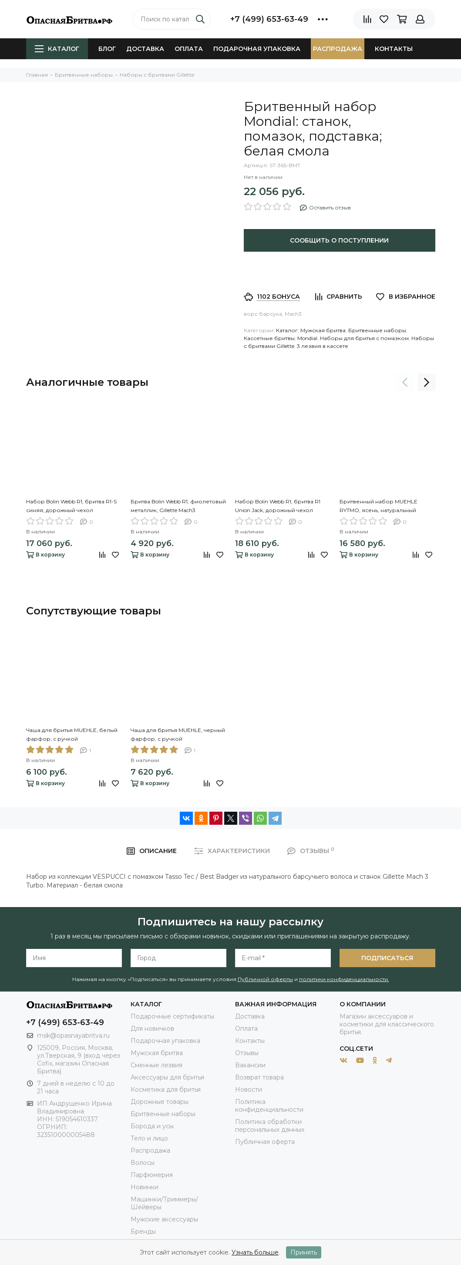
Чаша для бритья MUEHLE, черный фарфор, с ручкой (178, 734)
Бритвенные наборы (377, 330)
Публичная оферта (265, 1142)
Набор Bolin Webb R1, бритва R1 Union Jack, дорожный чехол (277, 505)
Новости (248, 1089)
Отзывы (247, 1053)
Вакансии (250, 1065)
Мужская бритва (323, 330)
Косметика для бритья (166, 1089)
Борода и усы (152, 1126)
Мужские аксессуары (164, 1219)
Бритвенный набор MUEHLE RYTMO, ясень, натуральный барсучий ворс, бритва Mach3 (381, 506)
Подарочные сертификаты (172, 1016)
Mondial (307, 338)
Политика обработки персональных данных (269, 1125)
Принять (303, 1252)
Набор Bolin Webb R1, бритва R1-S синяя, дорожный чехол (71, 505)
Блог (107, 49)
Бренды (143, 1231)
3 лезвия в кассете (322, 346)
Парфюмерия (152, 1175)
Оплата (189, 49)
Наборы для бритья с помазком (364, 338)
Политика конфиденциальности (269, 1105)
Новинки (144, 1187)
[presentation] (405, 382)
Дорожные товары (159, 1102)
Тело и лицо (149, 1138)
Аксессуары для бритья (167, 1077)
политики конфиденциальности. (344, 979)
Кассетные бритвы (269, 338)
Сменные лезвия (156, 1065)
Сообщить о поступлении (339, 240)
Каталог (57, 49)
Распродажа (337, 49)
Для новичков (152, 1028)
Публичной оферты (265, 979)
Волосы (143, 1163)
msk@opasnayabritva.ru (73, 1035)
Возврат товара (259, 1077)
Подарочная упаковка (256, 49)
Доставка (145, 49)
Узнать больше (255, 1252)
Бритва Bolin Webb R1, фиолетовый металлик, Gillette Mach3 (178, 505)
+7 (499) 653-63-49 (269, 19)
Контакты (394, 49)
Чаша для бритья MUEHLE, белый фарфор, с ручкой (72, 734)
